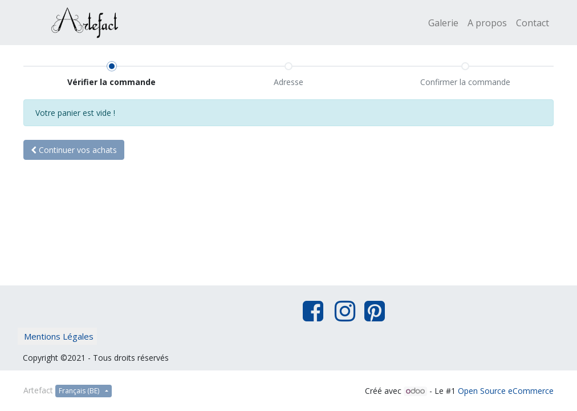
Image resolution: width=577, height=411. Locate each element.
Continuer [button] (74, 149)
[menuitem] (443, 22)
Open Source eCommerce (506, 390)
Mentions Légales (59, 336)
